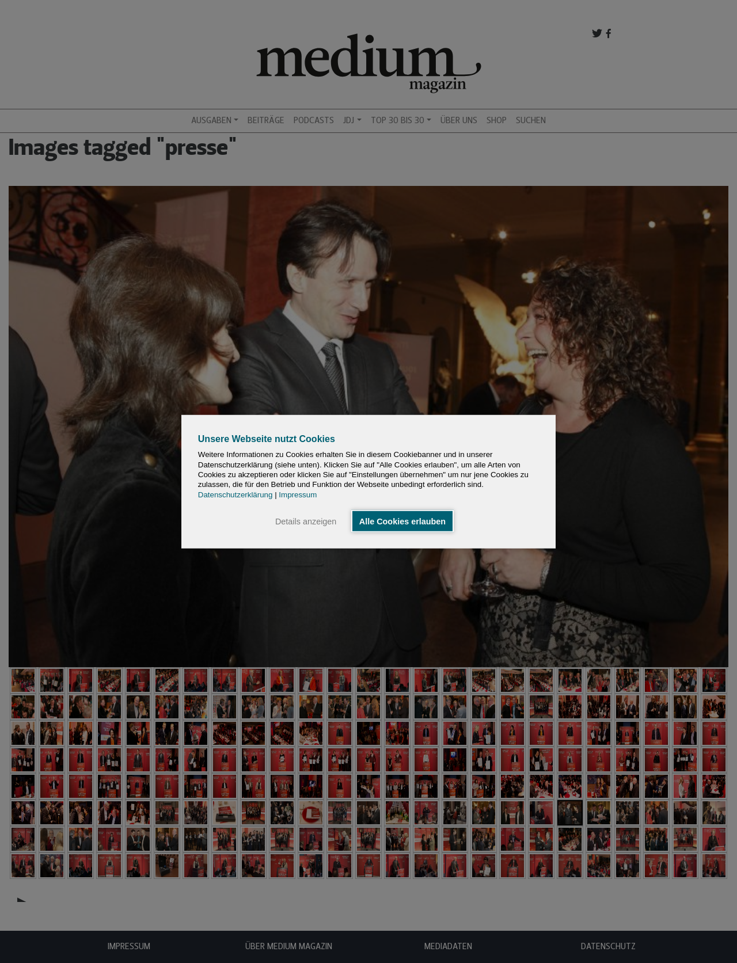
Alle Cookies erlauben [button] (402, 521)
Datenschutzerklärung (235, 494)
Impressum (298, 494)
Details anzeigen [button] (305, 521)
